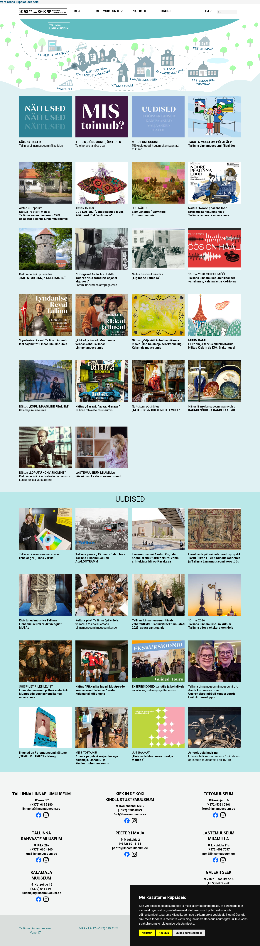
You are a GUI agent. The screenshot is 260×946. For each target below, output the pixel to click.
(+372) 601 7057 (218, 849)
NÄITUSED (139, 11)
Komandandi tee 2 (130, 806)
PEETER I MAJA (130, 833)
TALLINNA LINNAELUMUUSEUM (41, 794)
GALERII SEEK (218, 872)
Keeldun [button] (164, 932)
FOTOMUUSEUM (218, 794)
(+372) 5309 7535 (218, 883)
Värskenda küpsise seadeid (19, 2)
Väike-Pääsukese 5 (219, 879)
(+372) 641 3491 (41, 889)
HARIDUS (165, 11)
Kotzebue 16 (41, 884)
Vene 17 (41, 800)
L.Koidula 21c (218, 845)
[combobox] (227, 12)
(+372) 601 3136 (130, 844)
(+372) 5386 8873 (130, 810)
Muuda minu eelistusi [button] (188, 932)
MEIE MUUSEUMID (107, 11)
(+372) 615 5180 (41, 804)
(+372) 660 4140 (41, 849)
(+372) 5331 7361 (218, 804)
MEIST (78, 11)
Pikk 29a (41, 845)
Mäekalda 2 (130, 839)
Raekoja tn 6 (218, 800)
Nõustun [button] (147, 932)
